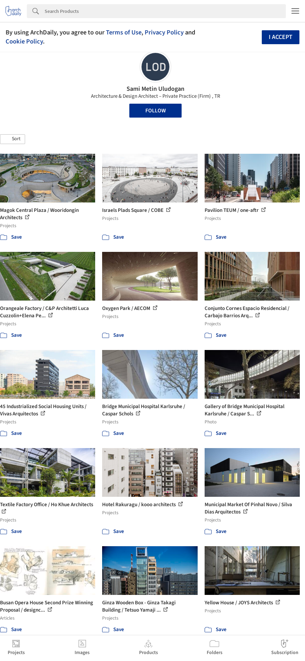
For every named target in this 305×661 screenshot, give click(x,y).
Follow (155, 110)
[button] (12, 139)
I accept (280, 37)
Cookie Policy (24, 41)
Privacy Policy (164, 32)
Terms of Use (124, 32)
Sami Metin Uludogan (155, 89)
